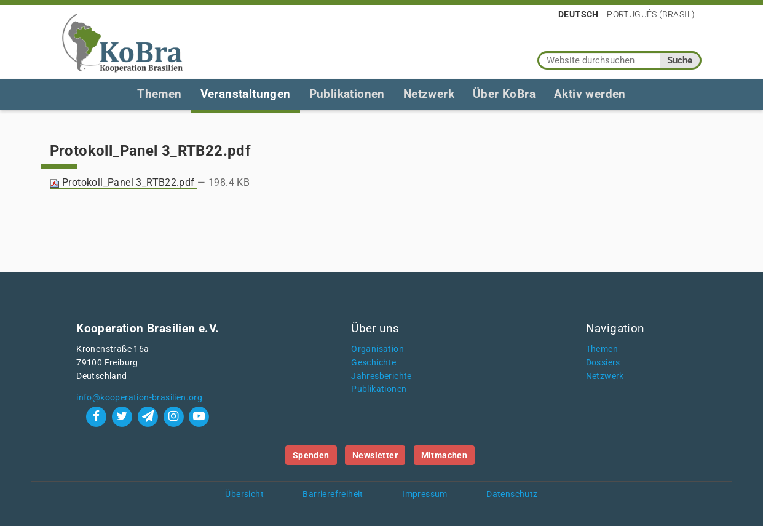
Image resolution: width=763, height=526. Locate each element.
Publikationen (347, 94)
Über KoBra (504, 94)
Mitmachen (444, 455)
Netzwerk (428, 94)
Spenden (311, 455)
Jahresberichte (381, 376)
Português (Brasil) (651, 14)
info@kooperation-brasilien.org (139, 398)
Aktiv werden (590, 94)
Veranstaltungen (245, 94)
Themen (159, 94)
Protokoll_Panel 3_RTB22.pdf (124, 182)
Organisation (377, 349)
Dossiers (603, 362)
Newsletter (375, 455)
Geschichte (373, 362)
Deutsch (578, 14)
